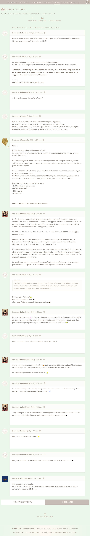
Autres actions (55, 19)
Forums (18, 14)
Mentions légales (61, 532)
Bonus (65, 3)
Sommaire (32, 19)
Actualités (24, 3)
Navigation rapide (45, 515)
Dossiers (47, 3)
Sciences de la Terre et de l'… (32, 14)
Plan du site (76, 3)
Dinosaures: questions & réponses (39, 532)
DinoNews (12, 3)
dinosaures (36, 3)
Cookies (73, 532)
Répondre (42, 19)
